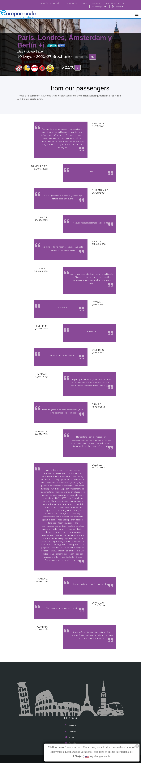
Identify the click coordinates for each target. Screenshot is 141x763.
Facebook (70, 716)
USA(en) (119, 7)
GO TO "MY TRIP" (68, 3)
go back (52, 46)
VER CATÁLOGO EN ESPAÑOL (44, 3)
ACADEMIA (94, 3)
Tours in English (98, 7)
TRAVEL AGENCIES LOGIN (113, 3)
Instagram (70, 722)
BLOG (82, 3)
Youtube (70, 734)
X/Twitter (70, 728)
